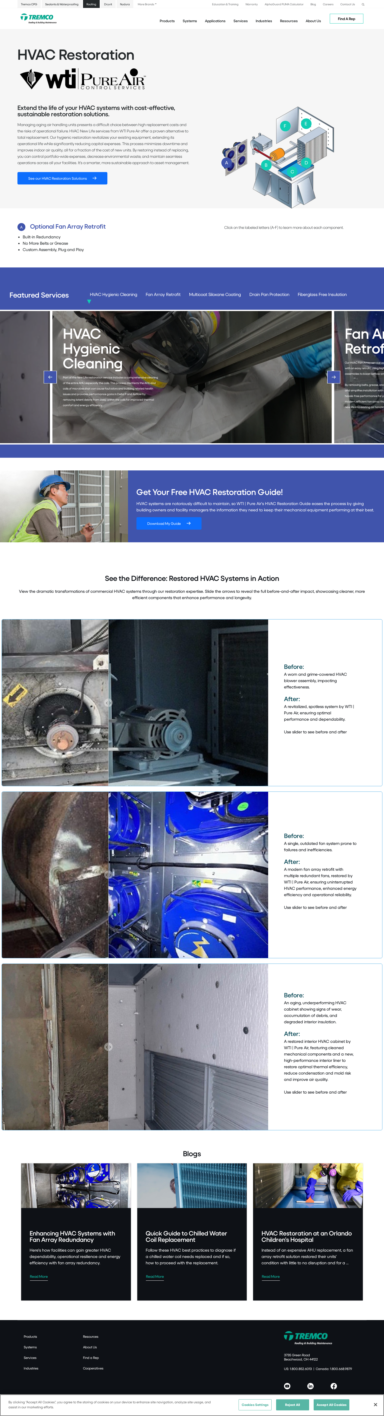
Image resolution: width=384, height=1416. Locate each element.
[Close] (375, 1406)
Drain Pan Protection (269, 294)
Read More (39, 1276)
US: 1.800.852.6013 (298, 1369)
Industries (31, 1368)
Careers (328, 4)
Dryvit (108, 4)
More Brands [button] (146, 4)
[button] (363, 4)
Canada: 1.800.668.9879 (334, 1369)
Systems (30, 1347)
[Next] (333, 377)
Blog (313, 4)
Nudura (125, 4)
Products (167, 20)
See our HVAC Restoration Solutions (57, 178)
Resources (289, 20)
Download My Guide (164, 523)
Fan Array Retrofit (163, 294)
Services (30, 1357)
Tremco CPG (29, 4)
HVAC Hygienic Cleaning (113, 294)
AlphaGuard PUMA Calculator (284, 4)
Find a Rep (91, 1357)
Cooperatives (93, 1368)
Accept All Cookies (331, 1405)
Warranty (251, 4)
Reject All (292, 1405)
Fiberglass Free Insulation (322, 294)
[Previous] (50, 377)
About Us (313, 20)
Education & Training (225, 4)
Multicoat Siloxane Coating (215, 294)
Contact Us (347, 4)
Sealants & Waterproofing (62, 4)
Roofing (91, 4)
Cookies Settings (255, 1405)
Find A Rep (346, 18)
